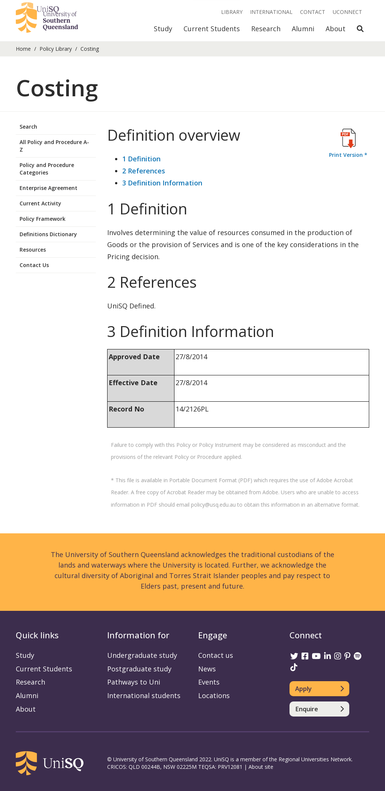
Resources (33, 249)
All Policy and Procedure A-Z (54, 145)
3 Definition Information (162, 182)
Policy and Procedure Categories (47, 168)
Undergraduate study (142, 655)
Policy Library (55, 48)
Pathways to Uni (133, 681)
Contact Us (34, 265)
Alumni (303, 28)
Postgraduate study (139, 668)
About (336, 28)
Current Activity (40, 203)
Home (23, 48)
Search (28, 126)
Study (163, 28)
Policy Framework (42, 218)
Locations (214, 695)
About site (261, 766)
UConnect (347, 11)
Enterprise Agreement (48, 187)
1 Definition (141, 158)
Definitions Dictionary (48, 234)
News (207, 668)
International (271, 11)
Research (265, 28)
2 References (143, 170)
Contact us (215, 655)
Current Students (211, 28)
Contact (312, 11)
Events (209, 681)
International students (143, 695)
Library (232, 11)
